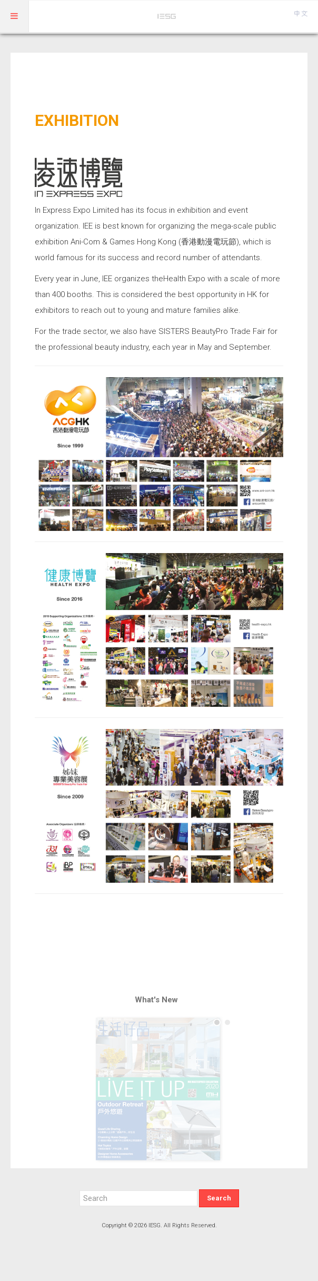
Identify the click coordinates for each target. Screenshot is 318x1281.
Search (219, 1198)
